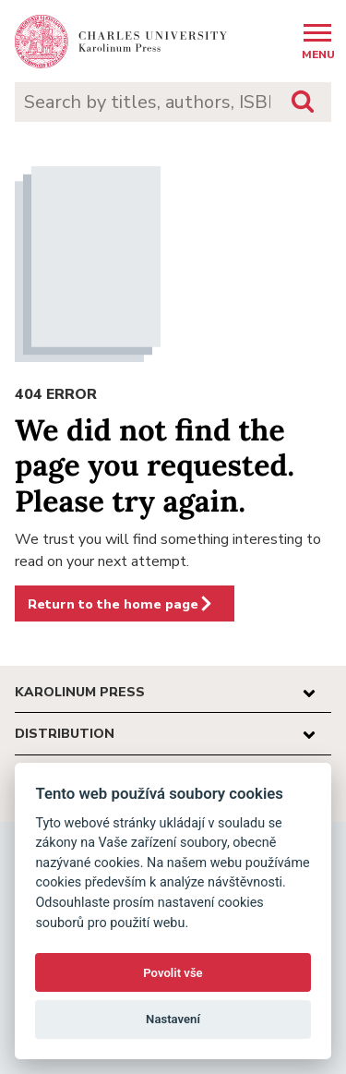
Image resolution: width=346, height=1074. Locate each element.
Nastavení (173, 1019)
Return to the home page (121, 604)
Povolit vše (172, 973)
